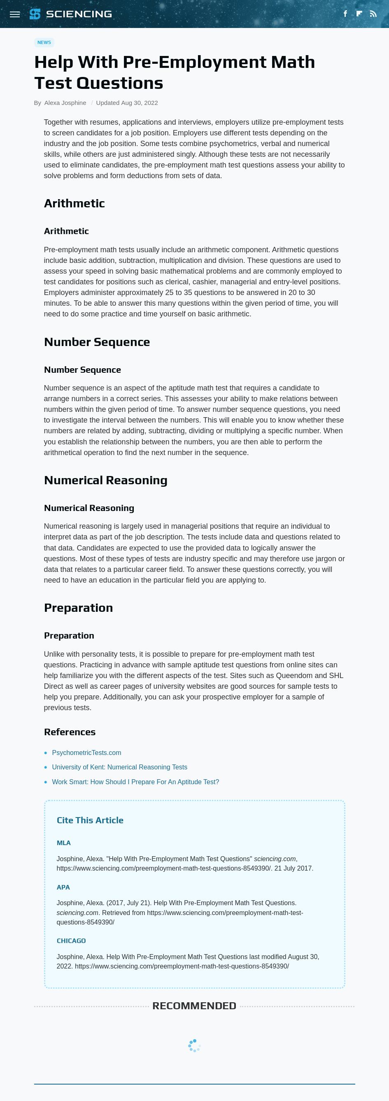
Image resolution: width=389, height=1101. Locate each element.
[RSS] (373, 14)
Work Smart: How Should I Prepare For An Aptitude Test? (135, 781)
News (44, 42)
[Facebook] (345, 14)
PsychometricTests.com (86, 752)
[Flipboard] (359, 14)
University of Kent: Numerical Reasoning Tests (120, 767)
